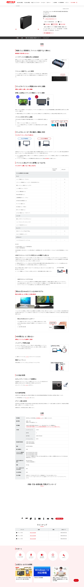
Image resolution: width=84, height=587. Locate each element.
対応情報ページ (39, 418)
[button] (59, 519)
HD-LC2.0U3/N (33, 538)
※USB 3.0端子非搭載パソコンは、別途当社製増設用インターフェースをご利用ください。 (43, 426)
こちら (27, 356)
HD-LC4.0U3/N (33, 532)
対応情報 (47, 158)
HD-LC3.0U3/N (33, 535)
